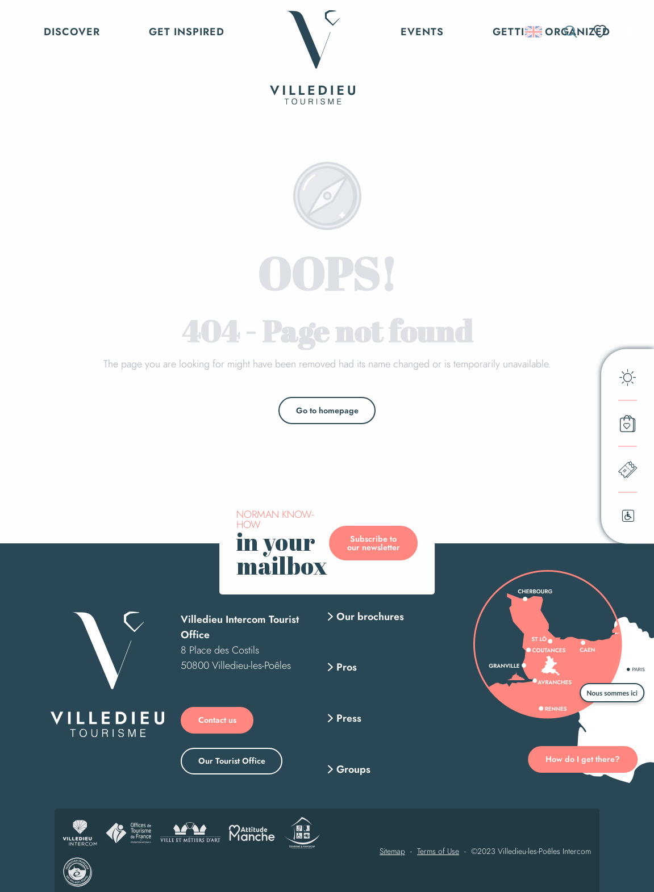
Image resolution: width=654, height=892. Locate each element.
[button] (571, 31)
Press (348, 718)
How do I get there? (582, 759)
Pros (346, 667)
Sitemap (392, 852)
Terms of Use (438, 852)
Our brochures (370, 617)
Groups (353, 769)
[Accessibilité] (629, 31)
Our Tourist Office (231, 761)
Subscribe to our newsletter (373, 542)
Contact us (217, 720)
